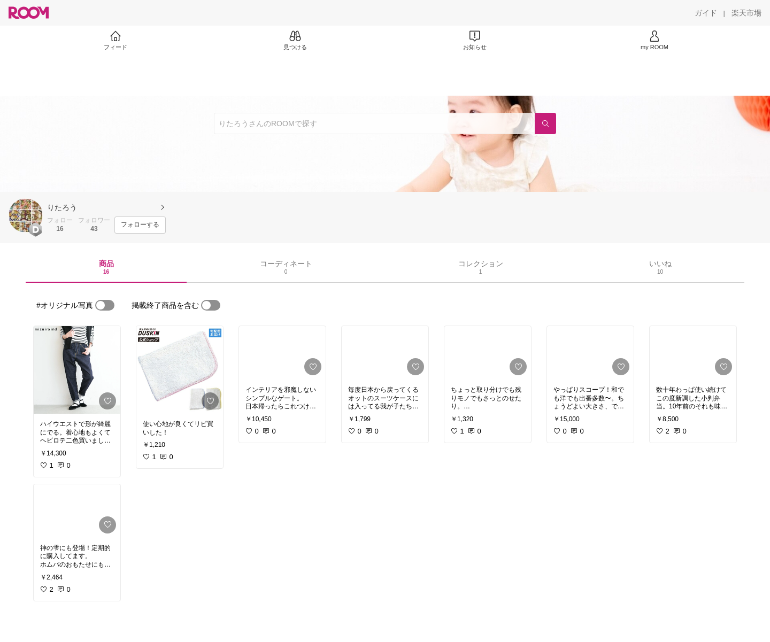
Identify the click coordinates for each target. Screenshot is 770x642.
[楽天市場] (746, 13)
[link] (77, 370)
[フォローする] (140, 225)
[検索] (545, 123)
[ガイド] (706, 13)
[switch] (104, 305)
